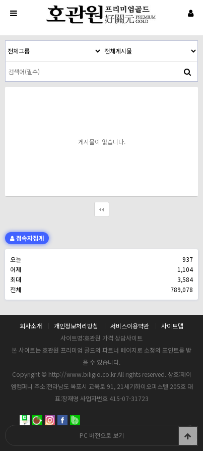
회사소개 (31, 326)
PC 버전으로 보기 (102, 435)
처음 (101, 209)
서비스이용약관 (129, 326)
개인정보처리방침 (76, 326)
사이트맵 (172, 326)
